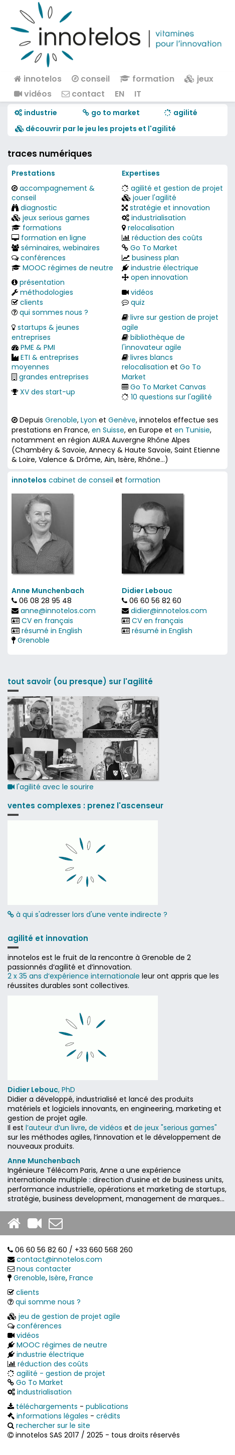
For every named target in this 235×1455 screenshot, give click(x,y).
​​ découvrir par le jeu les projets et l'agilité (95, 129)
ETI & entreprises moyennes (45, 362)
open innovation (159, 277)
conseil (91, 79)
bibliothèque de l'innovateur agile (153, 342)
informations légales (52, 1416)
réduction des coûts (167, 238)
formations (42, 228)
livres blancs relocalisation (147, 362)
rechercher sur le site (53, 1425)
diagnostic (39, 208)
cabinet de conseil (81, 480)
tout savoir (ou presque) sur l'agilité (80, 681)
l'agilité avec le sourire (83, 744)
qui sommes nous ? (54, 312)
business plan (155, 258)
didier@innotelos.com (169, 611)
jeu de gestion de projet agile (69, 1316)
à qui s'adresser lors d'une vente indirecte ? (87, 914)
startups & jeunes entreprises (45, 332)
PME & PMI (38, 347)
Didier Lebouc (147, 591)
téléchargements (47, 1406)
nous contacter (44, 1269)
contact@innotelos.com (59, 1259)
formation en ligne (53, 238)
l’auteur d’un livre (55, 1128)
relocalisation (151, 228)
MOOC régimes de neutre (68, 268)
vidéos (33, 94)
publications (107, 1406)
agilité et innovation (48, 938)
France (81, 1278)
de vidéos (105, 1128)
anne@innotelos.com (58, 611)
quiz (138, 302)
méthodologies (46, 292)
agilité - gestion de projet (61, 1373)
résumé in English (52, 631)
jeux (198, 79)
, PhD (41, 1090)
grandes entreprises (54, 377)
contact (83, 94)
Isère (57, 1278)
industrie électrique (164, 268)
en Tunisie (192, 430)
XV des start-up (47, 392)
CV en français (47, 621)
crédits (108, 1416)
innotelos (38, 79)
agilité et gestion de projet (177, 188)
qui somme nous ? (48, 1302)
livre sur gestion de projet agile (170, 322)
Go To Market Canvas (168, 387)
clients (31, 302)
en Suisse (108, 430)
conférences (43, 258)
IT (137, 94)
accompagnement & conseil (53, 193)
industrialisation (158, 218)
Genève (122, 420)
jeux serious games (56, 218)
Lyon (89, 420)
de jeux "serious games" (175, 1128)
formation (147, 79)
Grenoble (61, 420)
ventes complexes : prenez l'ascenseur (85, 805)
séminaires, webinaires (60, 248)
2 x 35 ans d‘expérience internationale (74, 976)
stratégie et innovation (170, 208)
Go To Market (153, 248)
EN (119, 94)
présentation (42, 282)
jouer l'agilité (154, 198)
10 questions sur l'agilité (171, 397)
